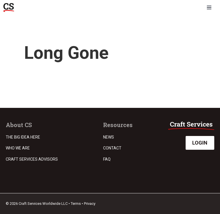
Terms (76, 203)
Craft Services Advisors (32, 159)
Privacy (89, 203)
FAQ (107, 159)
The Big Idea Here (23, 137)
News (108, 137)
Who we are (18, 148)
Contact (112, 148)
